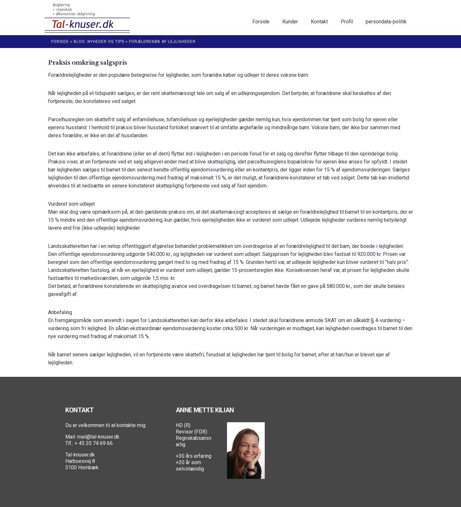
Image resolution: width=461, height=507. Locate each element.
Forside (60, 41)
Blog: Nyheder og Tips (99, 41)
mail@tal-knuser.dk (98, 437)
